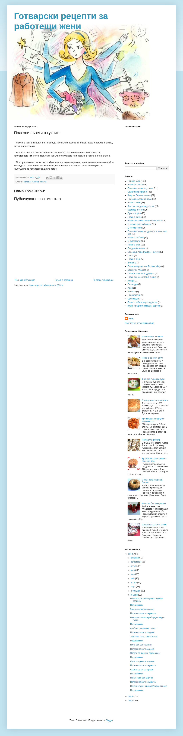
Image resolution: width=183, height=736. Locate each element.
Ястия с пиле (134, 202)
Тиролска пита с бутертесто (143, 636)
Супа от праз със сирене (142, 661)
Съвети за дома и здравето (141, 273)
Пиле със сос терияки (141, 645)
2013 (131, 696)
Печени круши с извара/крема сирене (148, 686)
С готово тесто (135, 228)
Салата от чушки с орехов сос (145, 653)
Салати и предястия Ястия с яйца (144, 266)
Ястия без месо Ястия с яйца (142, 277)
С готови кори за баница (139, 224)
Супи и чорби (134, 213)
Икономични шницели (152, 336)
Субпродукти (134, 299)
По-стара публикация (103, 280)
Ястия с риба (134, 245)
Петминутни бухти (151, 440)
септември (136, 562)
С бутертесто (134, 241)
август (134, 566)
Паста (130, 255)
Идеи (130, 288)
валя (131, 318)
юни (133, 574)
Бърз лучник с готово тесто (155, 400)
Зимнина (132, 263)
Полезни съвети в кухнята (35, 182)
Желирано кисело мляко (142, 609)
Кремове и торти (136, 210)
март (133, 586)
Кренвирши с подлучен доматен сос (153, 419)
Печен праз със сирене (141, 678)
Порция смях (134, 181)
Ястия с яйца (134, 259)
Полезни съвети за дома (140, 199)
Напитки (132, 291)
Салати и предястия (137, 192)
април (134, 582)
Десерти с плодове (137, 270)
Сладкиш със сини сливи (154, 524)
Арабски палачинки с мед (142, 628)
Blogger (109, 720)
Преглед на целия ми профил (139, 323)
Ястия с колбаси (136, 237)
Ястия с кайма (135, 217)
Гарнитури (133, 284)
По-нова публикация (25, 280)
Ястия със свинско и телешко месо (145, 220)
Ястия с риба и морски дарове (142, 302)
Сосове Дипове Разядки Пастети (144, 252)
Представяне (134, 295)
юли (133, 570)
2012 (131, 700)
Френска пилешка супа (153, 379)
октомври (135, 558)
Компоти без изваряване (154, 503)
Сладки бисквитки (136, 248)
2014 (131, 554)
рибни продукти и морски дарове (144, 306)
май (133, 578)
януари (134, 595)
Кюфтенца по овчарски (141, 669)
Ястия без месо (135, 184)
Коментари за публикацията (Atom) (46, 285)
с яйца (131, 281)
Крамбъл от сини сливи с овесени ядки (154, 459)
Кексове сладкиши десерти (141, 206)
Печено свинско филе (152, 358)
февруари (136, 591)
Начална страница (64, 280)
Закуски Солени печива (139, 195)
